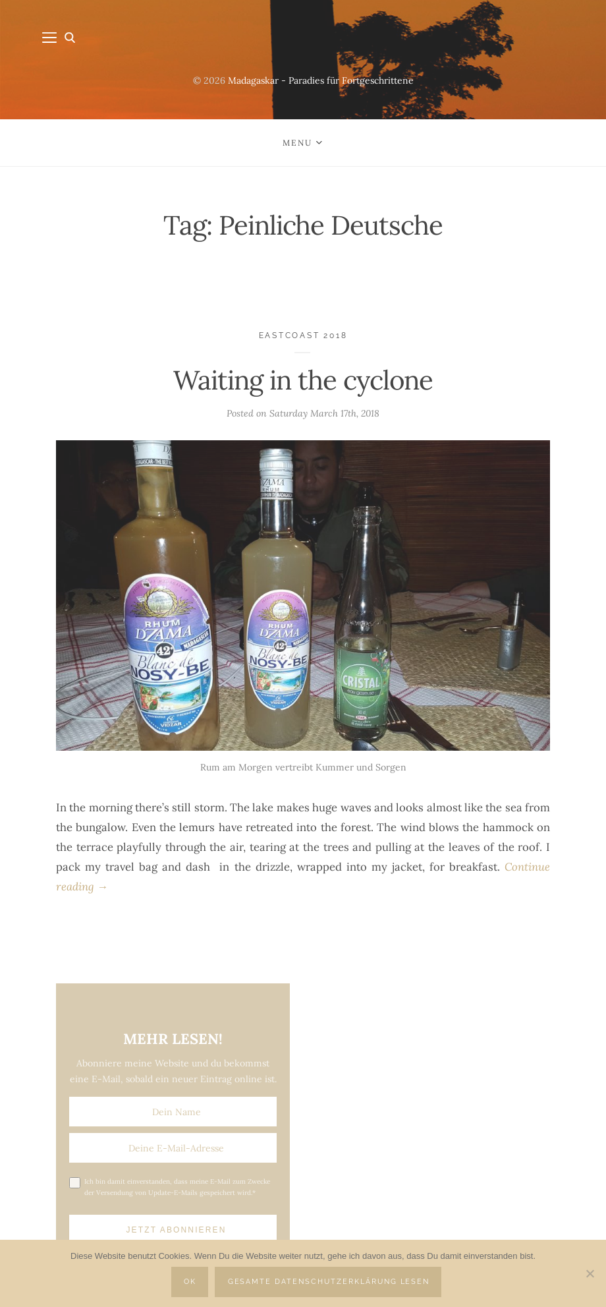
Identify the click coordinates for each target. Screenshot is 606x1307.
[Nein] (589, 1273)
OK (190, 1281)
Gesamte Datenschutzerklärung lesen (329, 1281)
